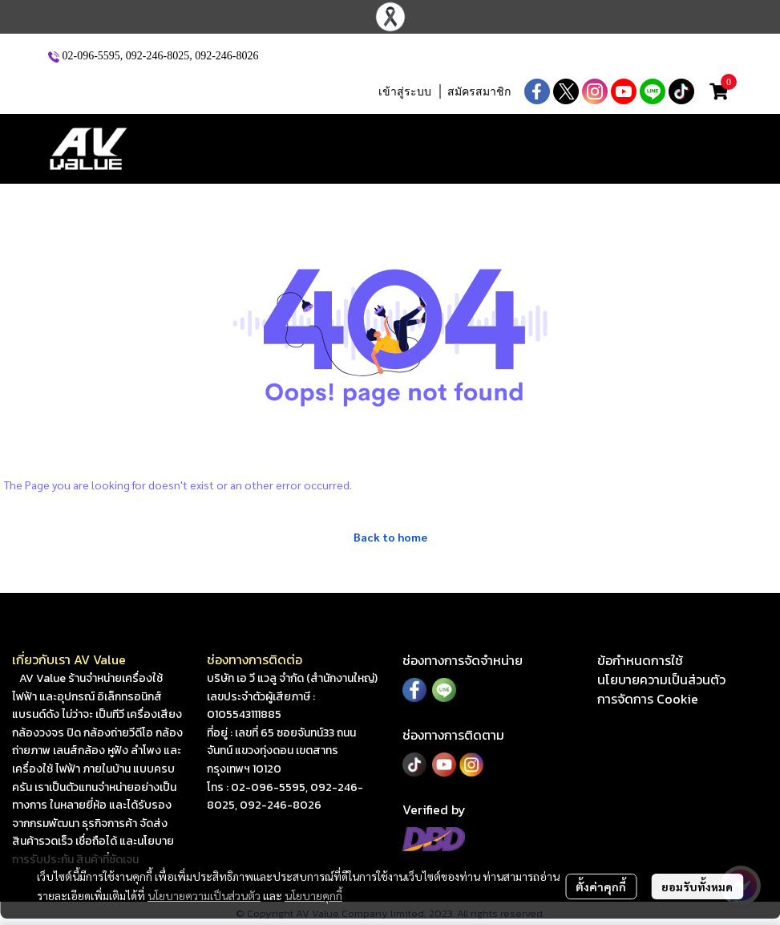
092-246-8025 (157, 56)
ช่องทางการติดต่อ (254, 659)
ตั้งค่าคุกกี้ (601, 886)
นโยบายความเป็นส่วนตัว (204, 895)
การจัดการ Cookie (647, 698)
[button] (264, 91)
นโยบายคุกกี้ (313, 895)
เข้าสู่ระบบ (404, 92)
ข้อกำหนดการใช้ (640, 660)
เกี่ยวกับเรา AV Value (69, 659)
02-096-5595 (91, 56)
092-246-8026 (226, 56)
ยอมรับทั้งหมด (697, 886)
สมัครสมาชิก (479, 92)
